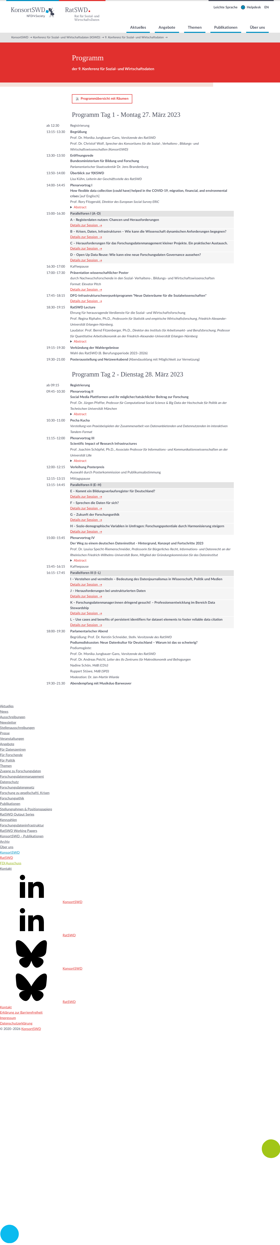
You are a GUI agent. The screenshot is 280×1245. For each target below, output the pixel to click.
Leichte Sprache (226, 7)
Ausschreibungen (12, 717)
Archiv (5, 841)
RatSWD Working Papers (18, 831)
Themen (195, 28)
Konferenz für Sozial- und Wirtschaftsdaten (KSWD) (66, 37)
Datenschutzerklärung (16, 1023)
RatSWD (6, 858)
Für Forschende (11, 755)
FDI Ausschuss (10, 863)
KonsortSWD (19, 37)
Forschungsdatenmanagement (22, 776)
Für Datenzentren (13, 749)
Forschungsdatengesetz (17, 787)
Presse (5, 733)
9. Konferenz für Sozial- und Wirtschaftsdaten (134, 37)
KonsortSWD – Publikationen (21, 836)
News (4, 711)
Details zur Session (84, 225)
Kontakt (6, 868)
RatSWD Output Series (17, 814)
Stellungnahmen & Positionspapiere (26, 809)
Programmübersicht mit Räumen (105, 98)
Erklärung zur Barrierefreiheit (21, 1012)
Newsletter (8, 722)
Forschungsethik (12, 798)
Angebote (167, 28)
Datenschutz (9, 782)
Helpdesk (254, 7)
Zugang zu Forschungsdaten (20, 771)
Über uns (257, 28)
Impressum (8, 1018)
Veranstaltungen (12, 738)
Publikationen (225, 28)
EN (266, 7)
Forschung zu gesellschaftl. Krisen (25, 793)
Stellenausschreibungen (17, 727)
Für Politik (7, 760)
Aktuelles (138, 28)
